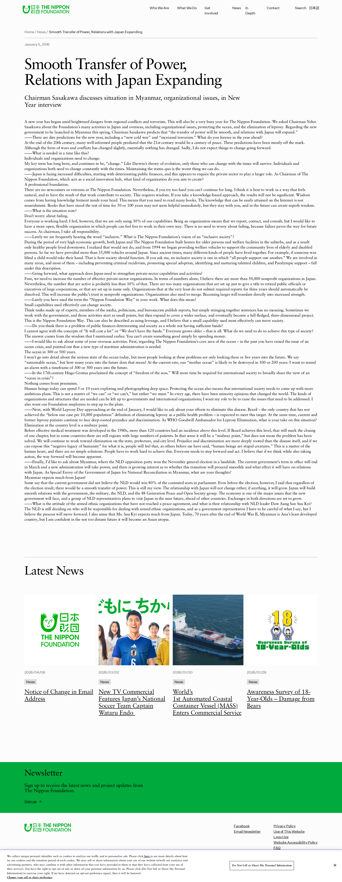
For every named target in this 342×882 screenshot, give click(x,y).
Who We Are (159, 7)
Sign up (33, 801)
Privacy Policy (285, 826)
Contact (273, 7)
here (147, 856)
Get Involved (211, 10)
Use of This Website (289, 831)
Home (29, 31)
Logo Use (281, 836)
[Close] (335, 865)
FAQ (277, 847)
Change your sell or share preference (29, 877)
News (236, 7)
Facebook (242, 826)
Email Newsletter (247, 831)
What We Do (187, 7)
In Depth (250, 10)
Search (300, 7)
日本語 (314, 7)
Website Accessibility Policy (296, 842)
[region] (171, 866)
